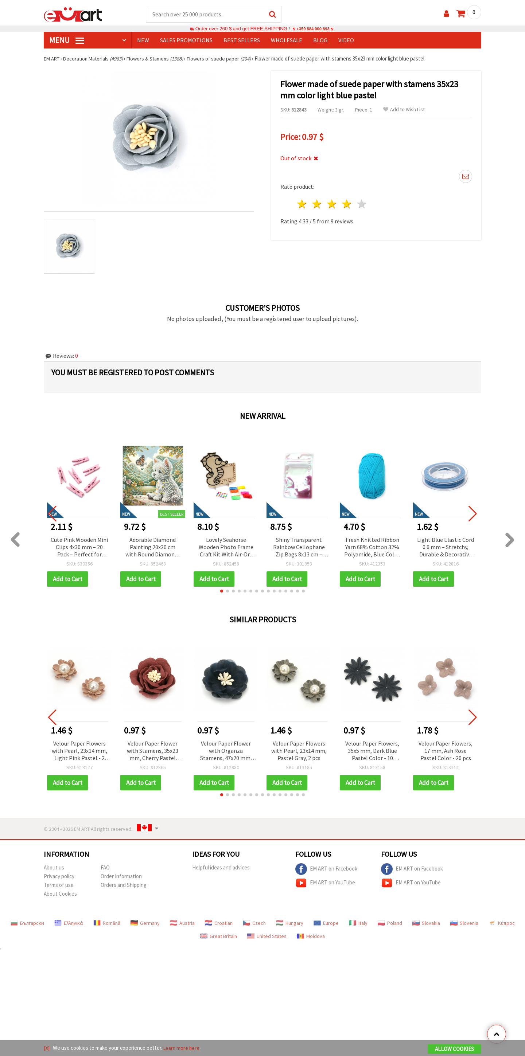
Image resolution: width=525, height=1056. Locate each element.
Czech (254, 923)
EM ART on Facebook (326, 869)
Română (106, 923)
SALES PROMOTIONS (186, 40)
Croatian (219, 923)
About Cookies (60, 894)
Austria (182, 923)
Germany (145, 923)
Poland (390, 923)
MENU (66, 40)
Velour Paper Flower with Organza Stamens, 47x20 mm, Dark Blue (226, 751)
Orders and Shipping (124, 885)
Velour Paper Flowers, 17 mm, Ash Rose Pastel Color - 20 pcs (445, 751)
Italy (358, 923)
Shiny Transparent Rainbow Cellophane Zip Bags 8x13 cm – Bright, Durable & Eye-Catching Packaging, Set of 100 (299, 547)
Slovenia (464, 923)
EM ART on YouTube (325, 883)
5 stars (361, 202)
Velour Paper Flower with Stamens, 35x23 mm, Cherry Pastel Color (152, 751)
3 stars (332, 202)
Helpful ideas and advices (221, 867)
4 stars (346, 202)
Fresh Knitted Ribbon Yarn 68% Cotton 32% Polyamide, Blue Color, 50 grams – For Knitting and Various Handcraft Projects (372, 547)
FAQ (105, 867)
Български (27, 923)
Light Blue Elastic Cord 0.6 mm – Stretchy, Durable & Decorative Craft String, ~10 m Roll (445, 547)
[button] (221, 591)
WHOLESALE (286, 40)
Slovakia (426, 923)
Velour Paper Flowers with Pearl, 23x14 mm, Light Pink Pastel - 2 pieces (79, 751)
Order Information (121, 876)
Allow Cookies (454, 1049)
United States (267, 936)
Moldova (311, 936)
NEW (143, 40)
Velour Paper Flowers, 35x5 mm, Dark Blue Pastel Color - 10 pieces (372, 751)
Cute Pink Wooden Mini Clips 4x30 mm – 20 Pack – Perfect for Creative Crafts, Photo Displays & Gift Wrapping (79, 547)
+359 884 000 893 (312, 29)
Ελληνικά (68, 923)
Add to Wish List (404, 110)
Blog (320, 40)
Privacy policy (59, 876)
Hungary (289, 923)
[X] (47, 1048)
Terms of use (59, 885)
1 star (302, 202)
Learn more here (182, 1048)
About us (54, 867)
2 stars (317, 202)
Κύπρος (502, 923)
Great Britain (218, 936)
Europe (326, 923)
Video (346, 40)
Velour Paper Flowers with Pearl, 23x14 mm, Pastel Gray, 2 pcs (299, 751)
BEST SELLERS (241, 40)
